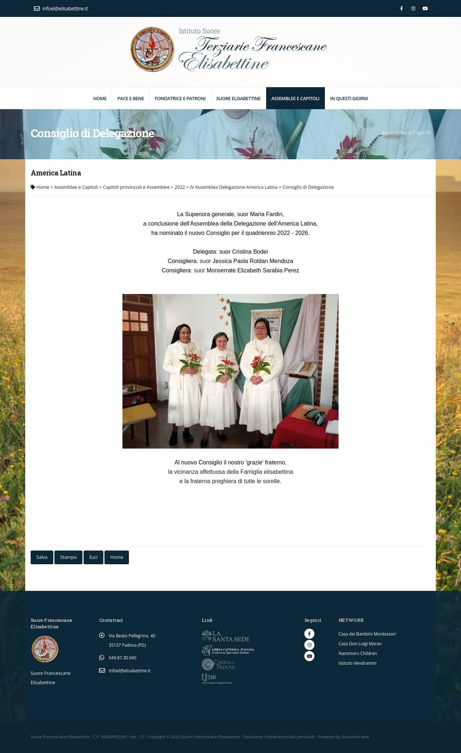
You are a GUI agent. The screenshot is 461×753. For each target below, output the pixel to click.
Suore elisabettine (238, 98)
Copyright (157, 736)
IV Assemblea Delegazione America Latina (234, 187)
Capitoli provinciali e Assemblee (136, 187)
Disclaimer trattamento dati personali (280, 736)
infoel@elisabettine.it (61, 8)
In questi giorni (349, 98)
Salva (42, 557)
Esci (93, 557)
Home (100, 98)
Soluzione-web (356, 736)
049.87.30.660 (123, 657)
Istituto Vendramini (359, 662)
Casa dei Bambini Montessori (369, 634)
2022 (180, 187)
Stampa (68, 557)
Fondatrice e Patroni (180, 98)
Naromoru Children (359, 652)
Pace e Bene (130, 98)
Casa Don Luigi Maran (362, 643)
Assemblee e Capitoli (295, 98)
